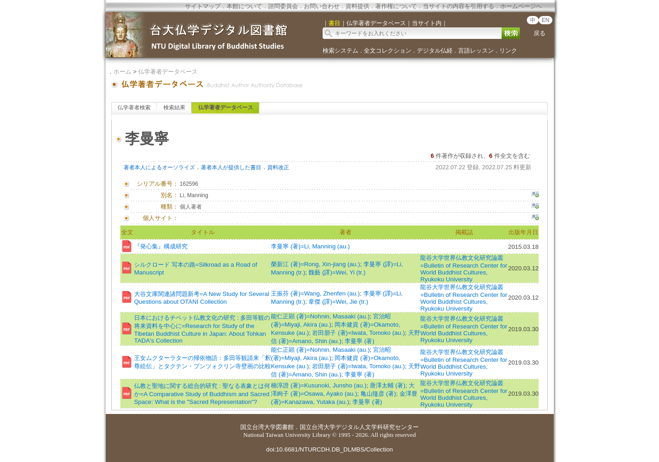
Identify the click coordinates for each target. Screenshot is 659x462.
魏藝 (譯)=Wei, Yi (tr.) (336, 272)
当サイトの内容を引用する (458, 6)
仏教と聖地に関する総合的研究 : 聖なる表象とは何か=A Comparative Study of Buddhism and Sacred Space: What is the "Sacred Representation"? (202, 393)
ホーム (122, 71)
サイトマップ (203, 6)
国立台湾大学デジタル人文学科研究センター (359, 427)
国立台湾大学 (258, 427)
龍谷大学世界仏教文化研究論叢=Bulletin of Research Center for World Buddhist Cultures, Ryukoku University (463, 268)
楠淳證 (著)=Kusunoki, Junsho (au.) (319, 385)
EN (546, 20)
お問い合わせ (322, 6)
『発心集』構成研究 (161, 246)
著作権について (396, 6)
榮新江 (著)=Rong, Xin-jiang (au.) (315, 264)
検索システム (340, 50)
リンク (508, 50)
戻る (540, 33)
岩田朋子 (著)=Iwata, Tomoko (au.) (358, 332)
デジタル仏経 (435, 50)
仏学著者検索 (134, 107)
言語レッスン (476, 50)
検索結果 (174, 107)
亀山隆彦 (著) (378, 393)
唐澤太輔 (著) (387, 385)
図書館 (285, 427)
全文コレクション (387, 50)
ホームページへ (521, 6)
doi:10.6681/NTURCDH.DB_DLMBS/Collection (329, 449)
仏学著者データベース (168, 71)
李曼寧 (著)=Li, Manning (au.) (310, 246)
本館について (244, 6)
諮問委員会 (283, 6)
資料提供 (357, 6)
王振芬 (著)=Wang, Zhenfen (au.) (315, 293)
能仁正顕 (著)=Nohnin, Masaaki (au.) (320, 316)
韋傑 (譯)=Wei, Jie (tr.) (338, 301)
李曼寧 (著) (359, 341)
